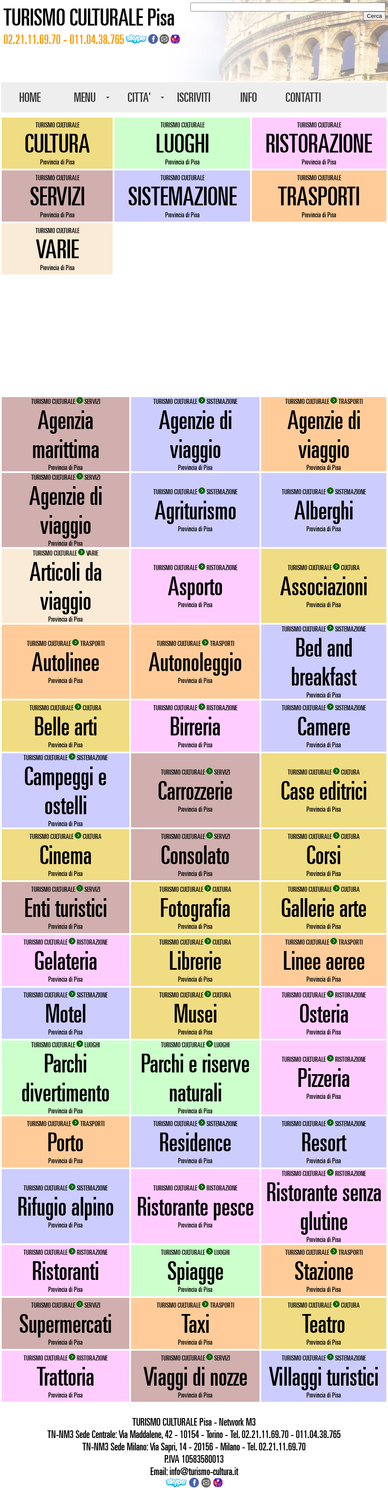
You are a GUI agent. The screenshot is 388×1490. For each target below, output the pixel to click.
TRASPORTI (319, 196)
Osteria (324, 1013)
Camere (324, 726)
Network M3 (237, 1422)
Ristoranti (65, 1271)
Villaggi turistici (324, 1376)
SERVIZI (57, 196)
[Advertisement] (194, 335)
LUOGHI (182, 143)
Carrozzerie (195, 790)
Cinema (66, 855)
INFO (248, 97)
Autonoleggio (195, 662)
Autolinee (65, 662)
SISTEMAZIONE (182, 196)
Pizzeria (324, 1077)
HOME (30, 97)
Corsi (323, 855)
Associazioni (324, 586)
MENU (85, 97)
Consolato (195, 855)
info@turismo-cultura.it (203, 1471)
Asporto (195, 586)
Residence (195, 1142)
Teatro (323, 1323)
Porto (65, 1142)
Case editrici (324, 790)
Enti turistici (65, 907)
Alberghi (323, 510)
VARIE (57, 249)
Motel (65, 1013)
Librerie (195, 960)
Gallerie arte (324, 907)
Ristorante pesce (195, 1206)
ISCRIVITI (193, 97)
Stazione (324, 1271)
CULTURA (57, 143)
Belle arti (65, 726)
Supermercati (65, 1323)
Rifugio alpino (66, 1206)
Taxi (195, 1323)
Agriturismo (195, 510)
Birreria (195, 726)
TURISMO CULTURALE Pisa (89, 17)
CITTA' (139, 97)
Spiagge (195, 1271)
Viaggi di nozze (195, 1376)
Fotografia (195, 907)
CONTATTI (303, 97)
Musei (195, 1013)
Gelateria (65, 960)
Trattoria (65, 1376)
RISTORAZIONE (318, 143)
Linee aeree (324, 960)
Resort (323, 1142)
